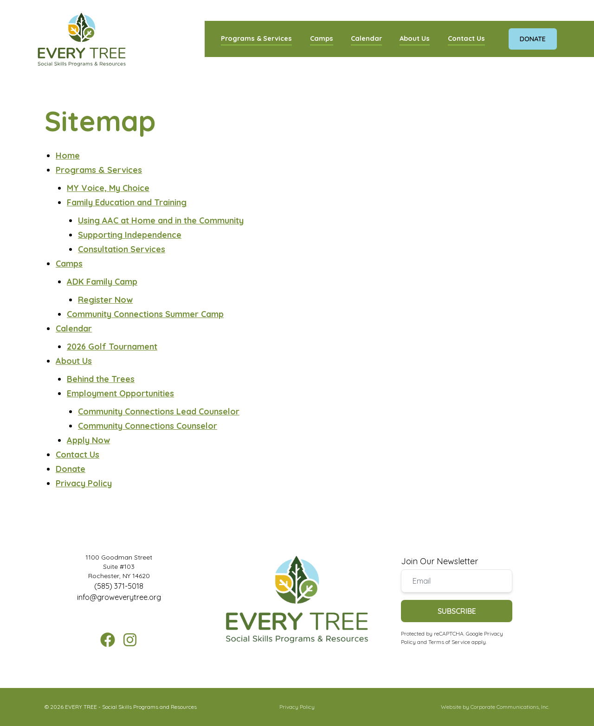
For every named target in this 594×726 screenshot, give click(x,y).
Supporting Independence (129, 234)
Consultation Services (121, 249)
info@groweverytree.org (119, 597)
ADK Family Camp (102, 281)
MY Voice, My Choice (108, 188)
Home (68, 155)
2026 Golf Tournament (112, 346)
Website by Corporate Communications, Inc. (495, 706)
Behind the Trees (101, 379)
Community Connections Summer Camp (145, 314)
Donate (533, 38)
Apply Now (88, 440)
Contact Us (466, 38)
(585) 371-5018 (118, 586)
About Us (415, 38)
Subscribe (457, 611)
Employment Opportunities (120, 393)
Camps (321, 38)
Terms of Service (449, 641)
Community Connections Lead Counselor (158, 411)
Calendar (366, 38)
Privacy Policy (84, 483)
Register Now (105, 299)
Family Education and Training (127, 202)
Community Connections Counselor (147, 425)
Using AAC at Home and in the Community (161, 220)
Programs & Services (256, 38)
